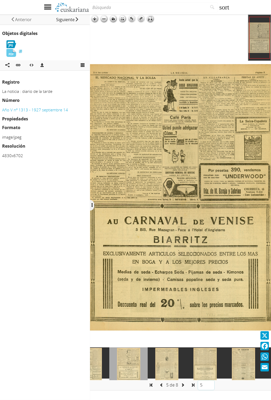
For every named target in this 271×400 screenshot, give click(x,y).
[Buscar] (212, 7)
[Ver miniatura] (82, 65)
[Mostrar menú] (47, 7)
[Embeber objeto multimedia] (31, 65)
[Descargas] (42, 65)
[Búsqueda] (148, 7)
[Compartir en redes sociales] (7, 65)
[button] (67, 20)
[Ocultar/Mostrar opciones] (92, 205)
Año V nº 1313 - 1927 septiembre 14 (35, 109)
